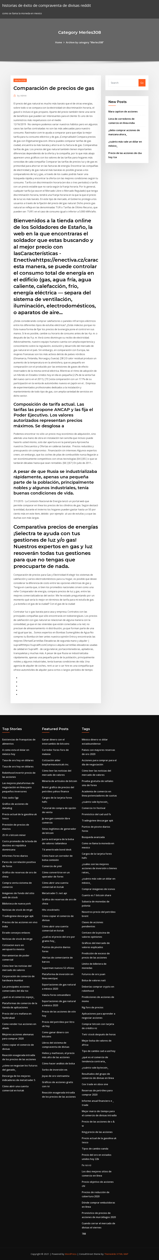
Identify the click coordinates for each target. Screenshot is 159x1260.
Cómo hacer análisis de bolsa (58, 1063)
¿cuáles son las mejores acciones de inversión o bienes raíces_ (99, 868)
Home (58, 42)
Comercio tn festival (93, 808)
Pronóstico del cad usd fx (96, 814)
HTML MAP (122, 1253)
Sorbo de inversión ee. (55, 1069)
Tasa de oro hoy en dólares (18, 760)
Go (142, 82)
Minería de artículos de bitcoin (59, 781)
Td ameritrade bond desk (56, 849)
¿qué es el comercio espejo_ (18, 997)
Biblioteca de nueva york (16, 903)
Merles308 (20, 80)
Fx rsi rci (86, 1165)
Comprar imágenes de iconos (98, 889)
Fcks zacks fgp (10, 797)
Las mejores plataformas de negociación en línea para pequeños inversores (18, 787)
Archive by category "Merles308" (85, 42)
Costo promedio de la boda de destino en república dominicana (19, 845)
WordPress (71, 1253)
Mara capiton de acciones (123, 111)
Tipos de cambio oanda (95, 1148)
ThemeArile (110, 1253)
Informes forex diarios (15, 855)
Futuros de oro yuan (93, 974)
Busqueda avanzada (93, 837)
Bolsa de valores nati (94, 980)
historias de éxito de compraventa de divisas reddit (46, 5)
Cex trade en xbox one (95, 1084)
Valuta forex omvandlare (56, 995)
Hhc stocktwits (51, 909)
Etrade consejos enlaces (16, 932)
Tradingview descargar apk (18, 916)
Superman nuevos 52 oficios (58, 968)
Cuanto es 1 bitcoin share (96, 895)
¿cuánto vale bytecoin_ (95, 801)
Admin (22, 95)
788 (84, 1233)
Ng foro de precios (92, 1007)
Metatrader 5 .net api (54, 893)
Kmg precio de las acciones (97, 1132)
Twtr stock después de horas (99, 1034)
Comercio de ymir (52, 866)
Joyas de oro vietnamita (55, 1076)
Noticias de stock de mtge (17, 909)
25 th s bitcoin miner (14, 835)
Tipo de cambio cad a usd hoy (99, 1051)
